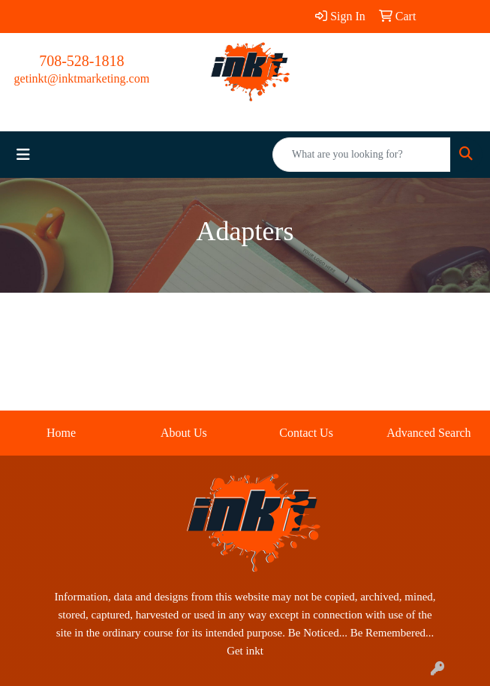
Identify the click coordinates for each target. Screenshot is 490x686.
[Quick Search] (361, 154)
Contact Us (306, 432)
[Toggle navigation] (23, 154)
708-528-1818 (81, 61)
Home (61, 432)
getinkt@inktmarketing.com (81, 78)
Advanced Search (428, 432)
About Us (184, 432)
